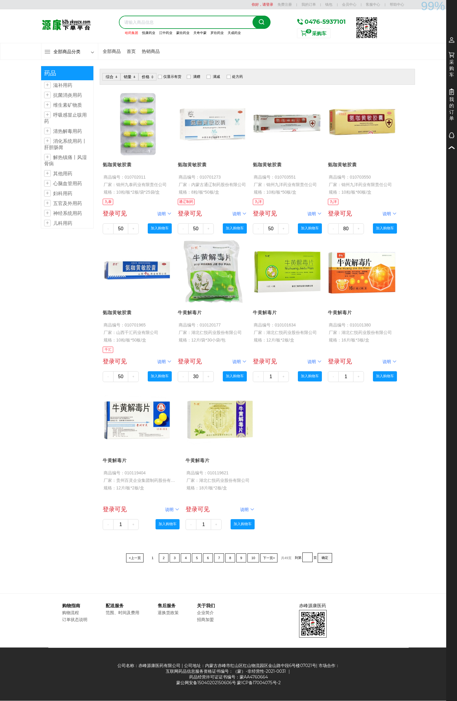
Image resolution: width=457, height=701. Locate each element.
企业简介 (205, 612)
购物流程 (70, 612)
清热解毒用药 (67, 131)
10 (253, 558)
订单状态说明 (74, 619)
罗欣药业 (217, 33)
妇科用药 (62, 193)
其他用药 (62, 173)
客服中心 (373, 4)
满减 (216, 76)
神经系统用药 (67, 213)
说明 (164, 213)
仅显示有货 (172, 76)
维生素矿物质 (67, 105)
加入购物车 (160, 228)
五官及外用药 (67, 203)
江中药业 (165, 33)
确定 (325, 557)
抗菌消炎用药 (67, 95)
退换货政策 (168, 612)
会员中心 (349, 4)
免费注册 (284, 4)
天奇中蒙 (200, 33)
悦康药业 (148, 33)
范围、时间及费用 (122, 612)
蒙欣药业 (182, 33)
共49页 (286, 558)
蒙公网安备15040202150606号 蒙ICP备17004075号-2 (228, 682)
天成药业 (234, 33)
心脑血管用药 (67, 183)
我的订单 (308, 4)
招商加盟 (205, 619)
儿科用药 (62, 223)
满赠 (196, 76)
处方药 (237, 76)
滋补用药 (62, 85)
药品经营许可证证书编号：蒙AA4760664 (228, 677)
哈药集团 (131, 33)
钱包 (328, 4)
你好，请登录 (262, 4)
